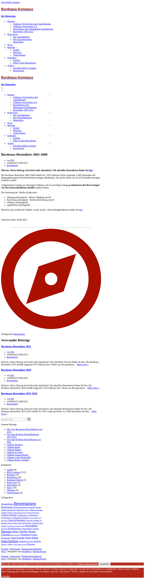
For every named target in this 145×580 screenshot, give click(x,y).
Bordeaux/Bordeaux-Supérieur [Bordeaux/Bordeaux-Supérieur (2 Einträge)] (24, 507)
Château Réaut (13, 447)
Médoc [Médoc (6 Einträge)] (15, 531)
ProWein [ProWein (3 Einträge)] (33, 535)
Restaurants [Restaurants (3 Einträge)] (5, 538)
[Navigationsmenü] (2, 88)
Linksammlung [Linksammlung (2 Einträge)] (26, 529)
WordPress (26, 551)
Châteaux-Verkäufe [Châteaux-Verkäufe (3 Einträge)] (8, 515)
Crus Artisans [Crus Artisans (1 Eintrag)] (33, 518)
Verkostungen (19, 55)
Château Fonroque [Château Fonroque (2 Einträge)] (36, 510)
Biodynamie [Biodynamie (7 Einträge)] (7, 507)
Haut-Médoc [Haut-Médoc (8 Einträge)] (31, 525)
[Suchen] (13, 419)
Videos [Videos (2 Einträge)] (10, 544)
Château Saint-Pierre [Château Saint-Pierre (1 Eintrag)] (33, 513)
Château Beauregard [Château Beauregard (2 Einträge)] (8, 510)
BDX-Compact (14, 472)
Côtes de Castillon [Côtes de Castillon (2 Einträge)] (32, 520)
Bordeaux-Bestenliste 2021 (16, 346)
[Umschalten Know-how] (50, 112)
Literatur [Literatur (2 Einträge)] (36, 529)
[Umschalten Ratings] (50, 94)
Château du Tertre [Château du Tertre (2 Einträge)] (22, 510)
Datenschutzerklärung (31, 549)
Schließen (5, 576)
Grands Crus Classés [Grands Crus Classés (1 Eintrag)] (13, 526)
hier (91, 170)
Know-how (12, 482)
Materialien (18, 42)
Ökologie (17, 52)
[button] (15, 21)
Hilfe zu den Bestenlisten (24, 63)
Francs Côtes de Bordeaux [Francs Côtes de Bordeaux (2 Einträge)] (22, 523)
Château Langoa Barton (17, 455)
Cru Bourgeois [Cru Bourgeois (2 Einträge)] (22, 515)
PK (12, 160)
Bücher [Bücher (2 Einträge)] (38, 507)
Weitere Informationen (87, 564)
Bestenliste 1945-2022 (23, 31)
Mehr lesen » (83, 364)
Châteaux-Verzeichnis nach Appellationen (32, 24)
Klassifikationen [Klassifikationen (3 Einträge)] (14, 529)
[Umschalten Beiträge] (50, 125)
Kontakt (4, 549)
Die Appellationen (21, 37)
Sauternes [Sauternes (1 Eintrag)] (4, 544)
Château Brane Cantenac (18, 460)
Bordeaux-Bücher (15, 480)
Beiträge (10, 475)
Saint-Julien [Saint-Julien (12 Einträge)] (31, 537)
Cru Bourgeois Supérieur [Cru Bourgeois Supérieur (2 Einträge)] (20, 518)
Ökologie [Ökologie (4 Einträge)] (31, 544)
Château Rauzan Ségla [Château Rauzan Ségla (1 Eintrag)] (19, 513)
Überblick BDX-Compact (24, 68)
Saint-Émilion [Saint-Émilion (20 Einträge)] (9, 541)
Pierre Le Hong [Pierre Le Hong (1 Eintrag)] (15, 535)
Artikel (16, 50)
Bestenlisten (18, 70)
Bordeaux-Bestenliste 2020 (16, 369)
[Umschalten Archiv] (50, 143)
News (9, 44)
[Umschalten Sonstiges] (50, 135)
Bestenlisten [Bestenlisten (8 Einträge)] (7, 504)
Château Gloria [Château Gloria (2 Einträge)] (6, 513)
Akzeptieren (104, 564)
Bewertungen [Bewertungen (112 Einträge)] (25, 503)
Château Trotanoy (15, 444)
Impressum (15, 549)
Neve (3, 551)
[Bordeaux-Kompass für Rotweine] (72, 12)
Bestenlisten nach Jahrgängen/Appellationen (33, 29)
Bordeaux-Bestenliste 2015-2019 (19, 393)
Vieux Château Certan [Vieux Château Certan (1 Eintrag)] (19, 544)
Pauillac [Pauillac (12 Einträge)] (23, 531)
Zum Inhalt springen (10, 2)
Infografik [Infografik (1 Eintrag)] (4, 529)
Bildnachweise (39, 551)
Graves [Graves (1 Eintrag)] (22, 526)
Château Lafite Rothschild (19, 457)
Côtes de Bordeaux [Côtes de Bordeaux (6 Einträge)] (17, 520)
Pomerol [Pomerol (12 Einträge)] (25, 534)
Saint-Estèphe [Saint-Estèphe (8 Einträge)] (18, 537)
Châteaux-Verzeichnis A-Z (25, 26)
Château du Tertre (15, 452)
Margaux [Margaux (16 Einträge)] (6, 531)
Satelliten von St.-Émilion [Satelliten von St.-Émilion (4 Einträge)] (30, 541)
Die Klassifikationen (22, 39)
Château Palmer (14, 450)
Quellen (16, 60)
